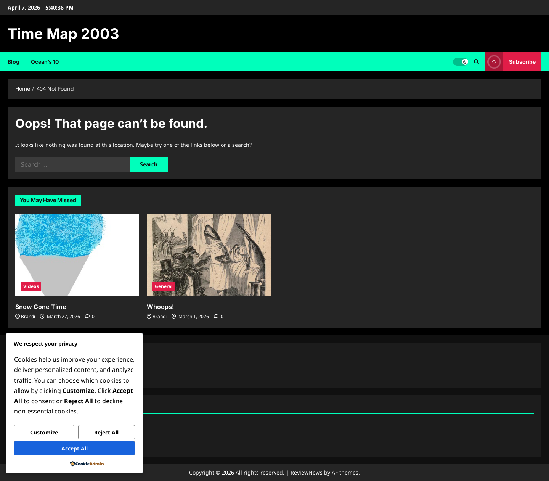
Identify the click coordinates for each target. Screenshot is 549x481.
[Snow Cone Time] (77, 255)
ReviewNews (307, 472)
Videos (31, 286)
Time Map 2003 (63, 33)
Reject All (106, 432)
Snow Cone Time (40, 306)
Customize (44, 432)
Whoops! (160, 306)
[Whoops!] (209, 255)
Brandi (28, 316)
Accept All (74, 448)
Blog (13, 61)
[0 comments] (90, 316)
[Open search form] (476, 62)
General (164, 286)
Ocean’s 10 (45, 61)
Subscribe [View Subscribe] (510, 61)
